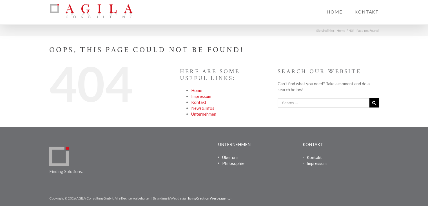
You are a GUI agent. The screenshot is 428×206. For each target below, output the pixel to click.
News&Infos (202, 108)
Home (334, 11)
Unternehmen (203, 114)
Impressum (201, 96)
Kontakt (367, 11)
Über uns (230, 157)
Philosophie (233, 163)
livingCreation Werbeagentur (210, 198)
